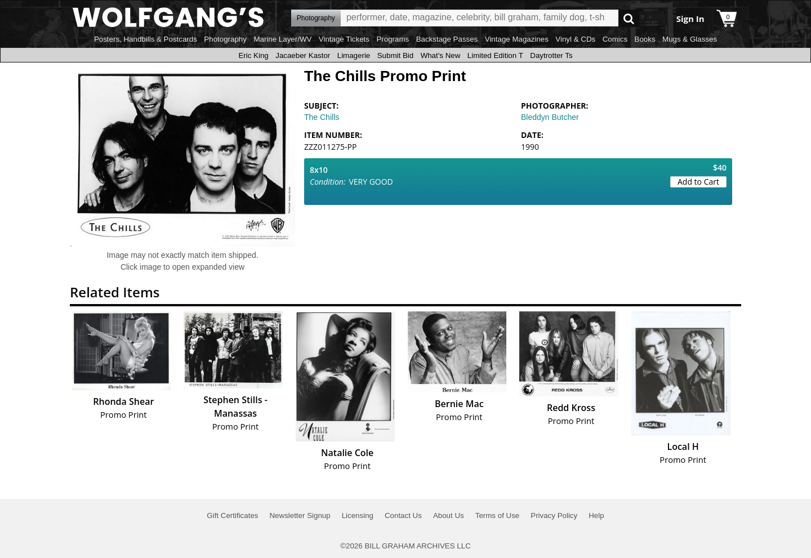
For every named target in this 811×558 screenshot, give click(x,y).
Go (628, 18)
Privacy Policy (554, 515)
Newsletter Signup (299, 515)
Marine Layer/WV (282, 39)
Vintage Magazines (517, 39)
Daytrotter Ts (551, 55)
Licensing (357, 515)
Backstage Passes (447, 39)
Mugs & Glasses (689, 39)
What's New (441, 55)
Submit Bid (395, 55)
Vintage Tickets (344, 39)
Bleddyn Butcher (550, 117)
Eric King (253, 55)
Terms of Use (497, 515)
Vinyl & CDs (575, 39)
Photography (225, 39)
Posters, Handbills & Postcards (145, 39)
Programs (392, 39)
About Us (448, 515)
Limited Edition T (495, 55)
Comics (615, 39)
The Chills (321, 117)
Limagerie (354, 55)
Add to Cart (698, 181)
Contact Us (403, 515)
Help (596, 515)
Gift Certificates (232, 515)
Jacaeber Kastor (302, 55)
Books (645, 39)
